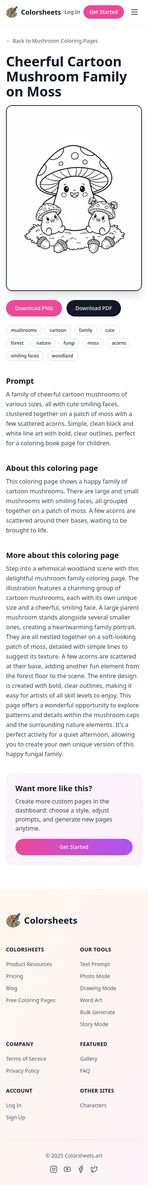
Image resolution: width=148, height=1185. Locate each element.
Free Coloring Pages (30, 1000)
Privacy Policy (22, 1070)
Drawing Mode (98, 988)
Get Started (103, 11)
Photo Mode (95, 976)
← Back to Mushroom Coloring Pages (52, 40)
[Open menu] (134, 12)
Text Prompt (95, 964)
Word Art (91, 1000)
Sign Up (15, 1117)
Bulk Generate (97, 1012)
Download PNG (34, 308)
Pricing (14, 976)
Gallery (88, 1058)
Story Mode (94, 1024)
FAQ (85, 1070)
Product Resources (29, 964)
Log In (72, 11)
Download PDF (94, 308)
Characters (93, 1105)
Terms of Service (26, 1058)
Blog (11, 988)
